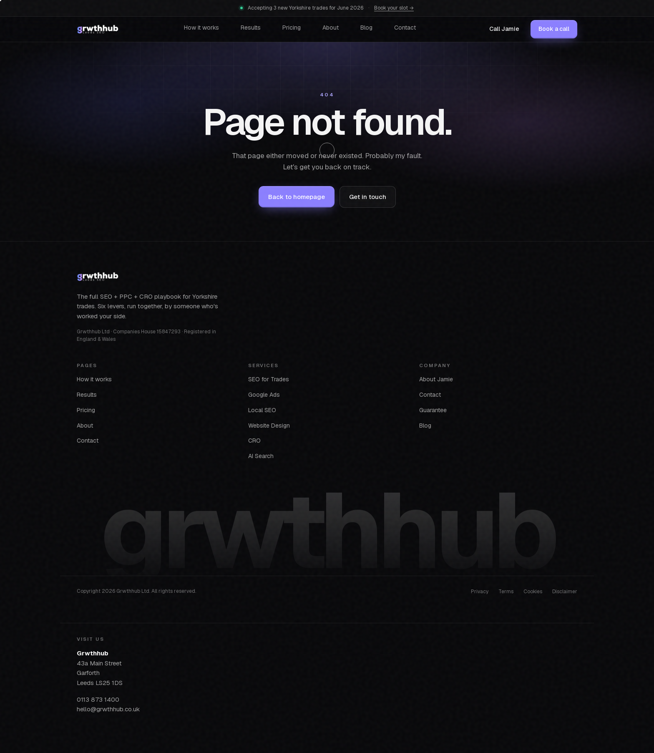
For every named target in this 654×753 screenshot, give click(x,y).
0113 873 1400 (98, 699)
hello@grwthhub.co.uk (108, 709)
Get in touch (367, 197)
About (330, 27)
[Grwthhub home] (97, 29)
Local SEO (262, 409)
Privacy (479, 591)
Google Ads (264, 394)
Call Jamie (504, 29)
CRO (254, 440)
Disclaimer (564, 591)
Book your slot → (394, 8)
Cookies (532, 591)
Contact (405, 27)
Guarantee (433, 409)
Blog (366, 27)
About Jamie (436, 379)
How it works (201, 27)
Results (251, 27)
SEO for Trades (268, 379)
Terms (505, 591)
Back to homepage (296, 197)
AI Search (261, 456)
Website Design (269, 425)
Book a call (553, 29)
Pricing (291, 27)
